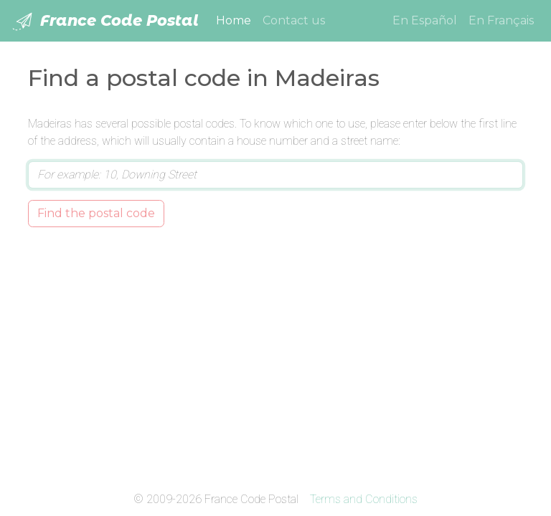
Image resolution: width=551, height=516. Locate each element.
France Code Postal (105, 21)
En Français (501, 20)
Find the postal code (96, 213)
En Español (424, 20)
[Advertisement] (275, 356)
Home (236, 19)
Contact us (294, 20)
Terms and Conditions (364, 499)
